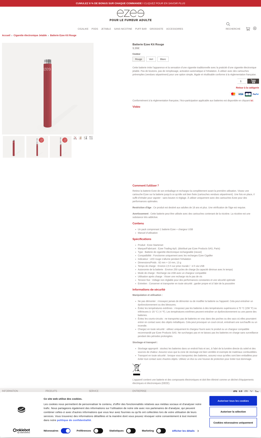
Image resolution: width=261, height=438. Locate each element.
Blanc (163, 59)
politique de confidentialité (74, 420)
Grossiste (156, 29)
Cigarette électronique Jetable (30, 35)
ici (252, 100)
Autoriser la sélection (233, 412)
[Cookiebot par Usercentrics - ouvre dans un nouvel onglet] (21, 431)
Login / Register (254, 27)
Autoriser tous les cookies (233, 401)
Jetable (106, 29)
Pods (95, 29)
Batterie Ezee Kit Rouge (63, 35)
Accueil (6, 35)
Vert (151, 59)
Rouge (138, 59)
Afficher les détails (183, 431)
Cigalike (83, 29)
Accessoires (174, 29)
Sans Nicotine (123, 29)
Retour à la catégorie (247, 87)
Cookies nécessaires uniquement (233, 423)
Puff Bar (141, 29)
